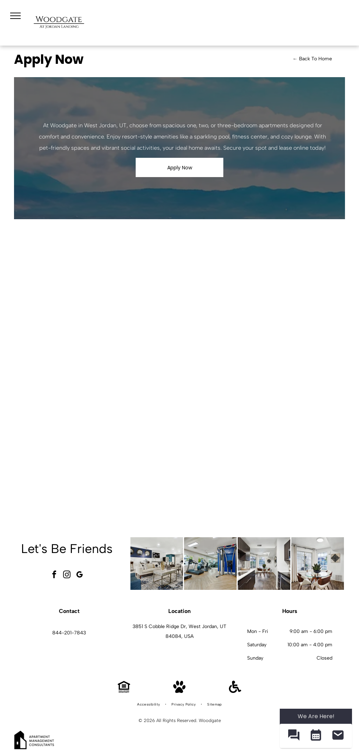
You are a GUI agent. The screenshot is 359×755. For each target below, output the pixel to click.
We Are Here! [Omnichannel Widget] (316, 716)
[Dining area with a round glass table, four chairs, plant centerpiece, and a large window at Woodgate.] (317, 563)
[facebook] (54, 575)
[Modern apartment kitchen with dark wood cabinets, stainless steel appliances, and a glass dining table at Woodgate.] (264, 563)
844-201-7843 (69, 633)
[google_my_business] (79, 575)
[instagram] (66, 575)
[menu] (15, 16)
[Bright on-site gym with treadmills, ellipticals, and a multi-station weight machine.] (210, 563)
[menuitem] (149, 704)
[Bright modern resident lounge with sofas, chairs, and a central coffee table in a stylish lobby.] (156, 563)
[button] (294, 736)
